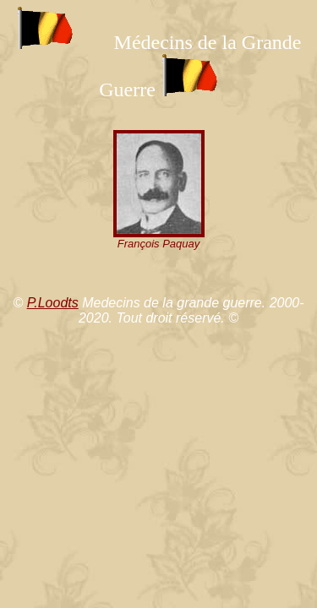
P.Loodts (53, 303)
